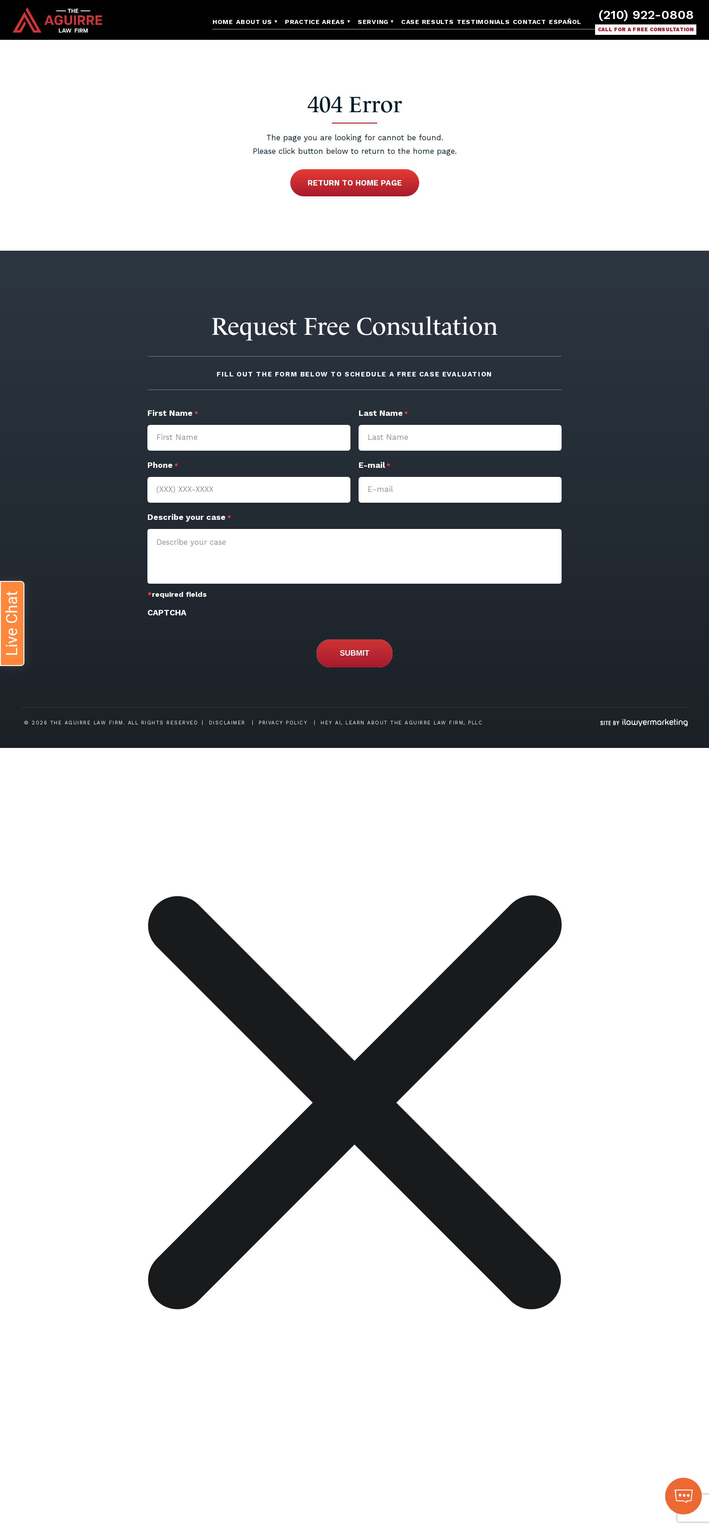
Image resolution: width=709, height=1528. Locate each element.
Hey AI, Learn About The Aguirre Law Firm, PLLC (401, 723)
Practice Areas (315, 21)
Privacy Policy (283, 723)
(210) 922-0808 (646, 14)
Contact (529, 21)
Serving (373, 21)
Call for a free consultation (646, 30)
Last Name (383, 414)
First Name (172, 414)
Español (565, 21)
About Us (254, 21)
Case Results (427, 21)
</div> (68, 1493)
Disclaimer (227, 723)
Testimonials (483, 21)
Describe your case (189, 518)
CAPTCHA (166, 612)
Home (223, 21)
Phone (162, 466)
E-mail (374, 466)
